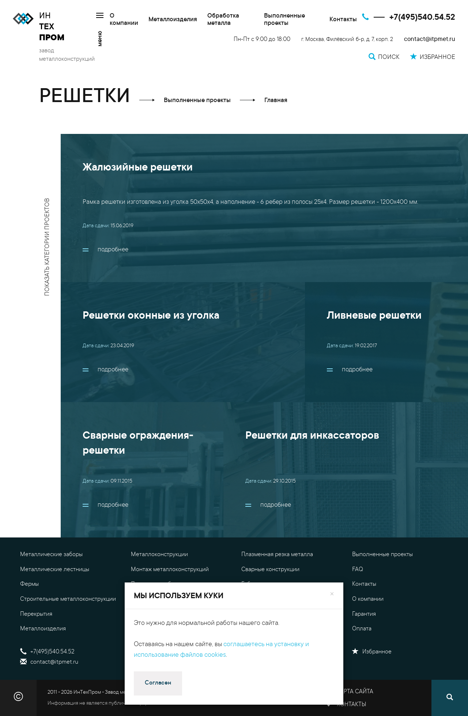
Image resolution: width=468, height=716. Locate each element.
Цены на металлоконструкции (280, 599)
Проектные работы (156, 584)
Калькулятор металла (269, 614)
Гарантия (364, 614)
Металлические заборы (51, 554)
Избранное (372, 652)
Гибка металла (260, 584)
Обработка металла (223, 20)
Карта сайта (355, 692)
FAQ (357, 569)
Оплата (361, 629)
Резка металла (150, 629)
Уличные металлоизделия (165, 599)
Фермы (29, 584)
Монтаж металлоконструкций (170, 569)
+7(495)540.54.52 (422, 17)
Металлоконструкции (159, 554)
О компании (124, 20)
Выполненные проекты (284, 20)
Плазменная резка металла (277, 554)
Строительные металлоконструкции (68, 599)
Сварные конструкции (270, 569)
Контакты (343, 19)
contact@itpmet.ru (429, 39)
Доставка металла (265, 629)
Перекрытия (36, 614)
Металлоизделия (172, 19)
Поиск (144, 662)
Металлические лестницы (54, 569)
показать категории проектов (47, 247)
